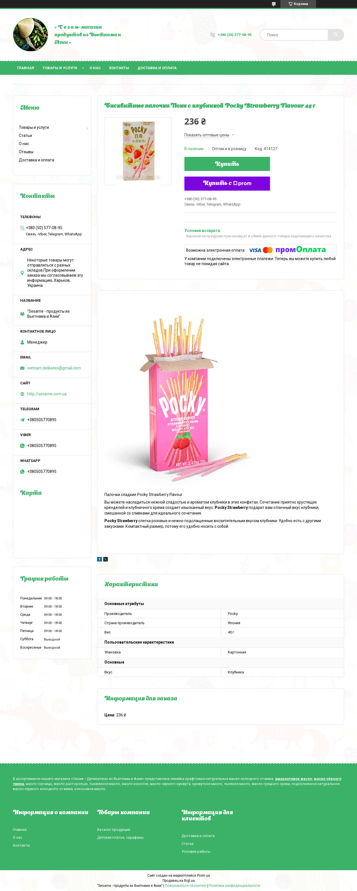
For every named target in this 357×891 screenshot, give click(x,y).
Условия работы (196, 851)
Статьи (25, 135)
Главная (25, 68)
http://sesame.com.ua (47, 394)
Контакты (119, 68)
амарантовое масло (293, 779)
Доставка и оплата (157, 68)
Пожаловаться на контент (186, 886)
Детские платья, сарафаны (120, 837)
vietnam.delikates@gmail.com (54, 368)
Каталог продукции (113, 829)
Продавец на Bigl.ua (179, 881)
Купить (227, 164)
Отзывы (26, 152)
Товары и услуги (60, 68)
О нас (95, 68)
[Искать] (336, 35)
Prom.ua (203, 876)
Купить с (227, 183)
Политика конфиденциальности (234, 886)
